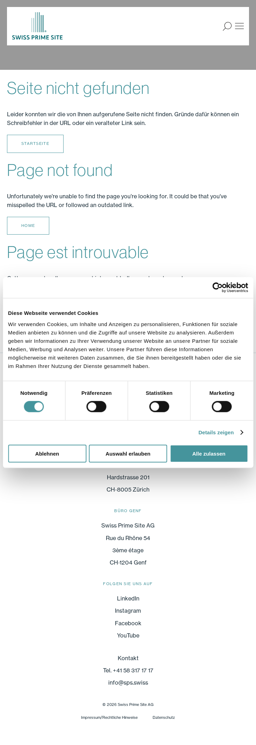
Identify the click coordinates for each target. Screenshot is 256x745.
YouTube (128, 635)
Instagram (128, 610)
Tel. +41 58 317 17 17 (128, 670)
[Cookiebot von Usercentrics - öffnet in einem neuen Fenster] (217, 287)
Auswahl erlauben (127, 453)
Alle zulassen (208, 453)
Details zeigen (216, 432)
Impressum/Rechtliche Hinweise (109, 717)
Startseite (35, 143)
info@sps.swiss (128, 682)
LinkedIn (128, 598)
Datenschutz (164, 717)
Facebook (128, 623)
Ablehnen (47, 453)
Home (28, 225)
